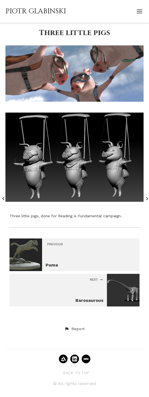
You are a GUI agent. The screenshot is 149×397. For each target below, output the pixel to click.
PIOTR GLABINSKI (35, 11)
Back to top (76, 373)
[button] (74, 329)
